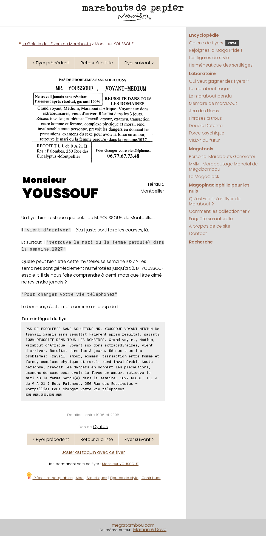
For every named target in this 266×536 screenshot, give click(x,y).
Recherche (201, 242)
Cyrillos (100, 426)
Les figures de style (209, 58)
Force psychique (206, 133)
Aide (80, 477)
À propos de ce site (209, 226)
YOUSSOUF (60, 193)
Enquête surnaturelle (211, 219)
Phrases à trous (205, 118)
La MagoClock (204, 176)
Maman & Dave (149, 529)
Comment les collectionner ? (219, 211)
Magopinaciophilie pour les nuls (219, 188)
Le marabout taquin (210, 88)
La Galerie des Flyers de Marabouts (56, 44)
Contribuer (151, 477)
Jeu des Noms (204, 111)
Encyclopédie (204, 35)
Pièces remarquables (49, 477)
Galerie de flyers (214, 43)
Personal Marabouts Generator (222, 156)
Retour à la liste (97, 63)
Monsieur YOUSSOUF (120, 463)
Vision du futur (204, 140)
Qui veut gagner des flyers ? (219, 81)
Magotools (201, 149)
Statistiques (97, 477)
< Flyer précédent (51, 63)
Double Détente (206, 125)
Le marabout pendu (210, 96)
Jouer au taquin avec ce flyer (93, 452)
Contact (198, 233)
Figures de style (124, 477)
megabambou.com (133, 525)
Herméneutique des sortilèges (221, 65)
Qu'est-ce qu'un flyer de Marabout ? (214, 201)
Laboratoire (202, 73)
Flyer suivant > (139, 63)
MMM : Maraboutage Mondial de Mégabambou (223, 166)
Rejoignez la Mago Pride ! (215, 50)
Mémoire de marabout (213, 103)
